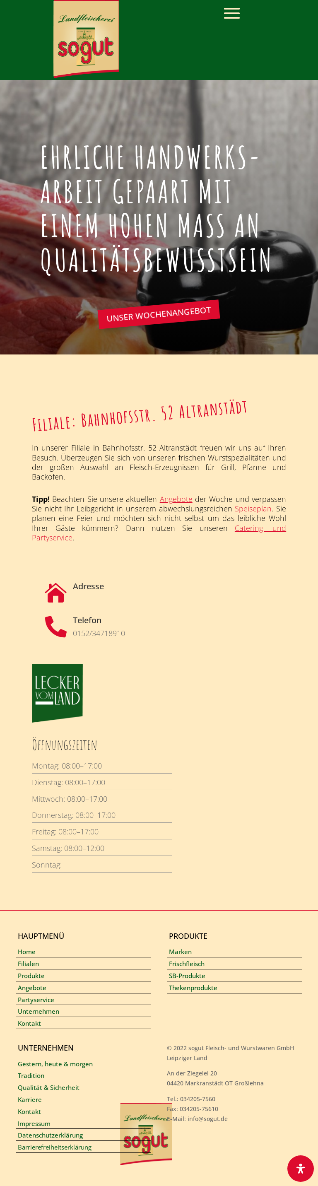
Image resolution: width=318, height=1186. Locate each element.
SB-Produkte (187, 975)
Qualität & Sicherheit (49, 1087)
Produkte (31, 975)
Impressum (34, 1123)
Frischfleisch (187, 963)
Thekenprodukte (193, 988)
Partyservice (36, 1000)
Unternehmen (38, 1011)
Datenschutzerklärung (50, 1135)
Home (27, 951)
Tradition (31, 1075)
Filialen (28, 963)
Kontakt (29, 1023)
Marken (180, 951)
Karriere (30, 1099)
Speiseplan (253, 508)
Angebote (176, 499)
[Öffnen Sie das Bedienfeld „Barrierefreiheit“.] (300, 1168)
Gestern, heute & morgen (55, 1064)
